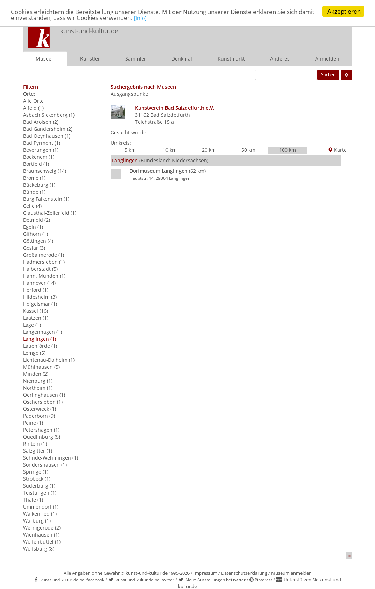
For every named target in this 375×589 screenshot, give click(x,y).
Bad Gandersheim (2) (47, 129)
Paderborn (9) (39, 415)
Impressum (205, 573)
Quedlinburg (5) (41, 436)
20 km (209, 150)
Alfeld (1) (33, 108)
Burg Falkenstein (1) (46, 199)
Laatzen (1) (35, 317)
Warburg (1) (37, 520)
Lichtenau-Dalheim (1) (49, 359)
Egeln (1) (33, 226)
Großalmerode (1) (43, 254)
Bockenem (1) (38, 157)
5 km (130, 150)
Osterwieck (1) (39, 408)
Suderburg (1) (39, 485)
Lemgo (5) (34, 352)
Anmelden (327, 58)
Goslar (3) (34, 247)
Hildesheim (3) (40, 296)
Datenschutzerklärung (244, 573)
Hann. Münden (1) (44, 275)
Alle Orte (33, 101)
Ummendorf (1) (40, 506)
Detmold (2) (36, 220)
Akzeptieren (344, 11)
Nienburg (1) (37, 380)
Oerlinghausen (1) (44, 394)
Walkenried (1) (40, 513)
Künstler (90, 58)
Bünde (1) (34, 192)
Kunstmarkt (231, 58)
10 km (170, 150)
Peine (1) (33, 422)
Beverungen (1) (40, 150)
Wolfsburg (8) (38, 548)
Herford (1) (35, 289)
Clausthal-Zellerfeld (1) (49, 213)
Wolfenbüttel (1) (42, 541)
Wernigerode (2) (42, 527)
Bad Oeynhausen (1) (46, 136)
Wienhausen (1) (41, 534)
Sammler (135, 58)
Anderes (280, 58)
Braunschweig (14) (44, 171)
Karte (337, 150)
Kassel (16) (35, 310)
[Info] (140, 17)
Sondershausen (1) (45, 464)
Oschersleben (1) (43, 401)
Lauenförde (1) (40, 345)
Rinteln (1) (35, 443)
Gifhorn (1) (35, 233)
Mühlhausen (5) (41, 366)
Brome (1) (34, 178)
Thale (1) (33, 499)
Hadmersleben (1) (44, 261)
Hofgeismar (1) (40, 303)
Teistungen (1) (39, 492)
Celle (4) (32, 206)
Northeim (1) (37, 387)
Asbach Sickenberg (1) (49, 115)
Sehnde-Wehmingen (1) (50, 457)
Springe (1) (35, 471)
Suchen (328, 75)
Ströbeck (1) (36, 478)
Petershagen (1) (41, 429)
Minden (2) (35, 373)
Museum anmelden (291, 573)
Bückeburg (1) (39, 185)
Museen (45, 58)
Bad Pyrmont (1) (41, 143)
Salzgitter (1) (37, 450)
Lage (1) (32, 324)
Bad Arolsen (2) (40, 122)
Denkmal (181, 58)
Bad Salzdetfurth (170, 115)
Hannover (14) (39, 282)
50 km (248, 150)
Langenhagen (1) (42, 331)
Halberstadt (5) (40, 268)
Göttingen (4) (38, 240)
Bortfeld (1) (36, 164)
